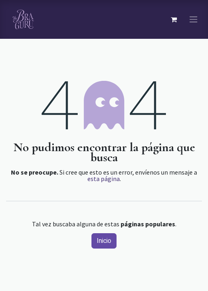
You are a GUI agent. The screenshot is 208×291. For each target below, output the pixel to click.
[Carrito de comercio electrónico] (174, 19)
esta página (103, 179)
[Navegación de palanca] (193, 19)
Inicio (104, 241)
